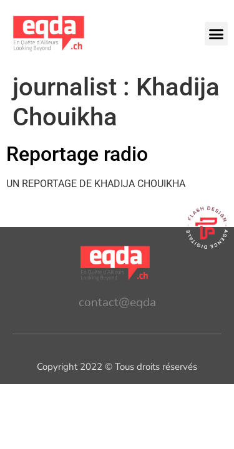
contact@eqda (117, 302)
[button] (216, 34)
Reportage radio (77, 154)
